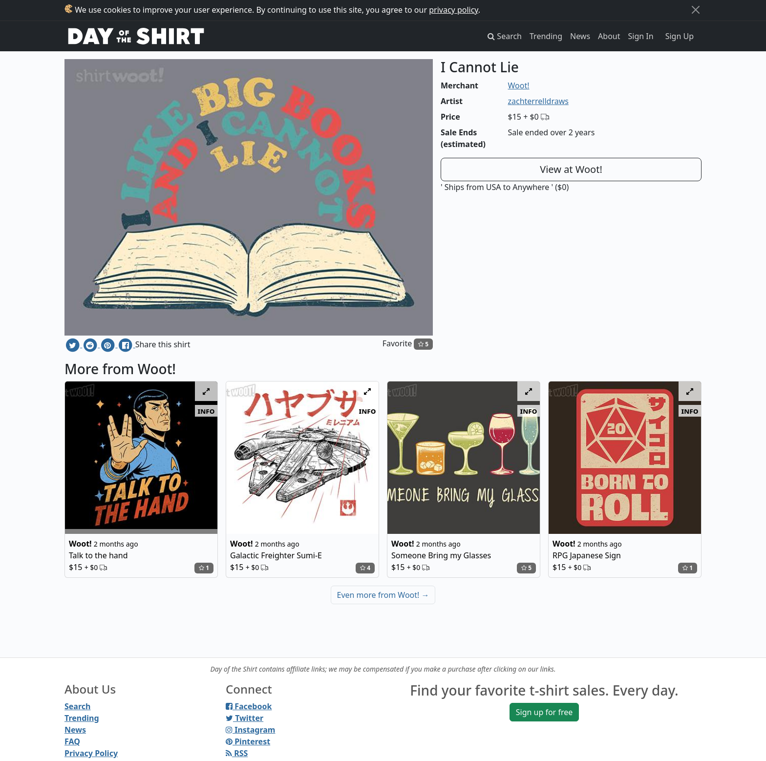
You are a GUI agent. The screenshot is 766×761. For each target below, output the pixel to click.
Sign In (641, 36)
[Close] (696, 10)
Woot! (519, 85)
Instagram (250, 729)
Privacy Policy (91, 753)
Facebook (249, 706)
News (580, 36)
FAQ (72, 741)
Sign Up (679, 36)
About (609, 36)
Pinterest (248, 741)
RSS (237, 753)
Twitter (244, 718)
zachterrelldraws (538, 101)
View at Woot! (571, 169)
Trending (546, 36)
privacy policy (453, 9)
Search (77, 706)
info (206, 410)
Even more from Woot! (383, 595)
